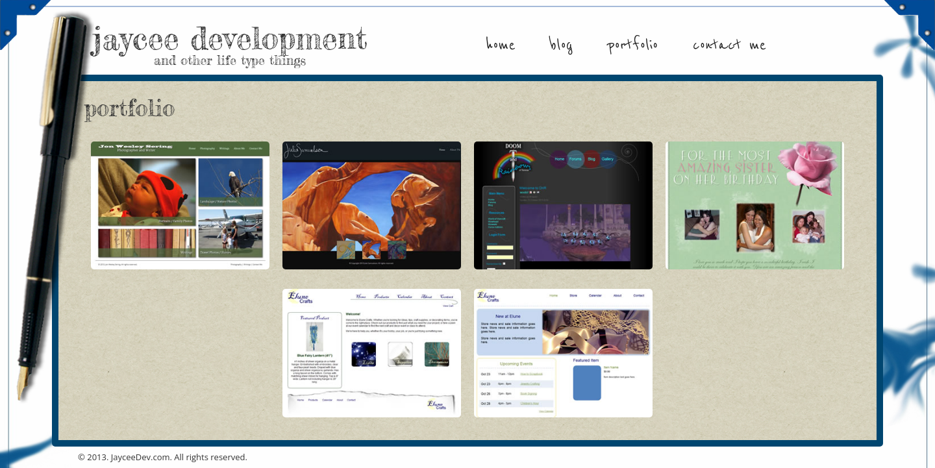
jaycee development (230, 43)
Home (501, 45)
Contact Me (729, 45)
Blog (561, 45)
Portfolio (632, 45)
